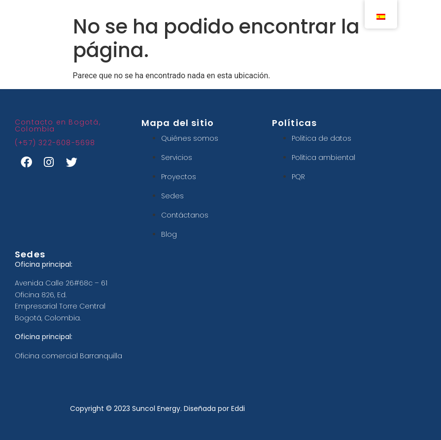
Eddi (238, 408)
